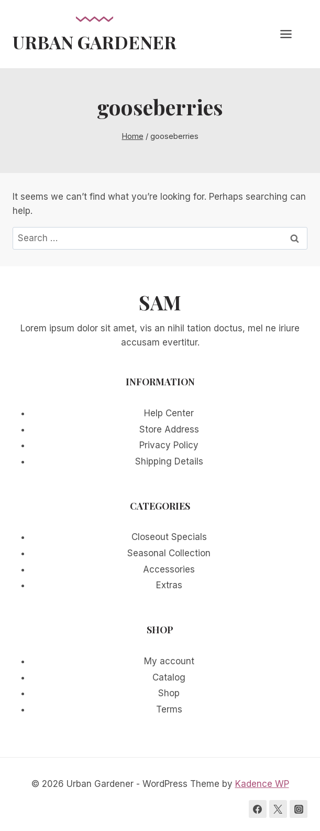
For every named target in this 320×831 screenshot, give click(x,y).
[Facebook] (258, 809)
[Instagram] (298, 809)
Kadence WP (262, 784)
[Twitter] (278, 809)
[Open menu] (291, 34)
